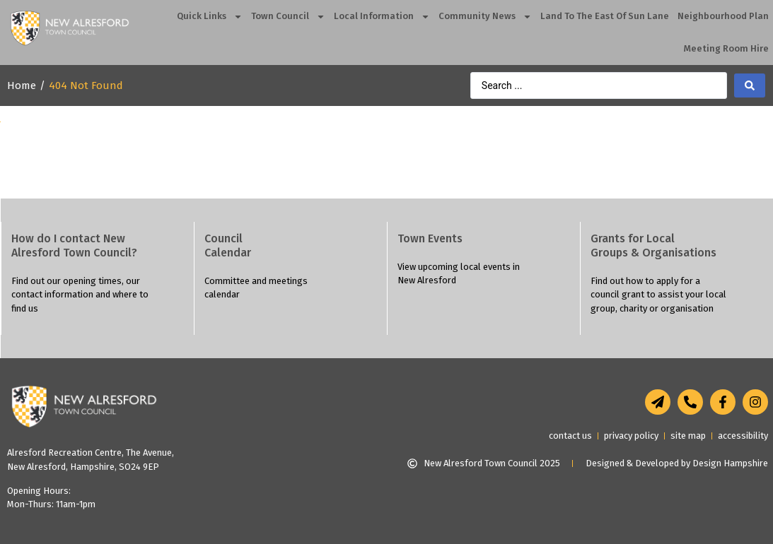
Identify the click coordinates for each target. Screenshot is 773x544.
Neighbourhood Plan (723, 16)
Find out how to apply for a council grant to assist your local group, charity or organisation (658, 295)
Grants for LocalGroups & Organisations (653, 245)
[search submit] (749, 85)
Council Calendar (227, 245)
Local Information (382, 16)
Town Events (430, 238)
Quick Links (210, 16)
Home (21, 85)
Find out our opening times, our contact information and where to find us (80, 295)
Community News (485, 16)
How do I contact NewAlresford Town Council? (74, 245)
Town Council (288, 16)
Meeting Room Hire (726, 48)
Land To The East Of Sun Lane (604, 16)
